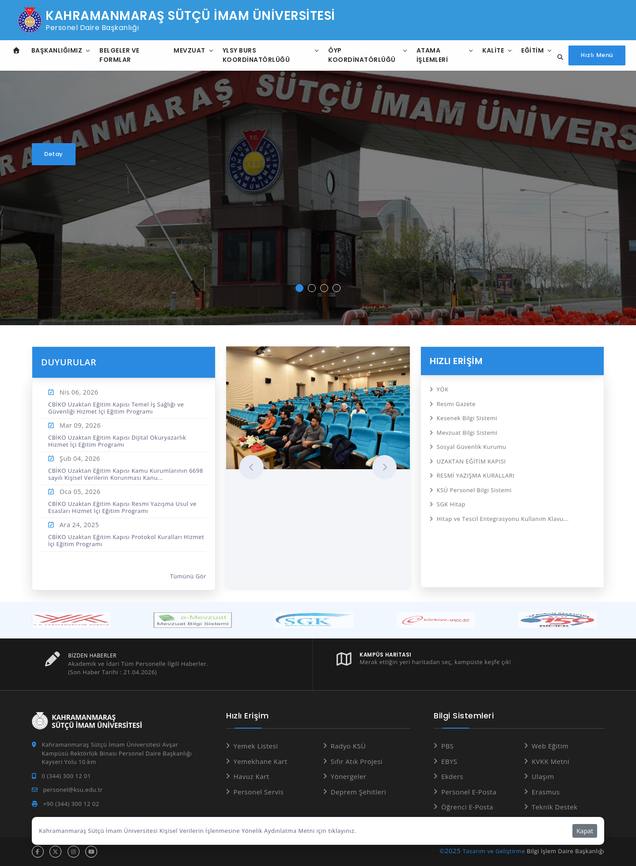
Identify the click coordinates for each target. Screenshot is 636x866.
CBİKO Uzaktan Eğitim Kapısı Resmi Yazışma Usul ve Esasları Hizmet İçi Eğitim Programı (122, 507)
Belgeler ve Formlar (119, 55)
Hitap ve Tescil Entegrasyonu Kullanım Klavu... (503, 514)
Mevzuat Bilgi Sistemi (467, 431)
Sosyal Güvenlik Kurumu (472, 444)
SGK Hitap (451, 500)
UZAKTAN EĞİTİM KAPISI (471, 459)
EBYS (449, 760)
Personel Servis (259, 791)
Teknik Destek (555, 806)
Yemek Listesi (256, 745)
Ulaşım (543, 776)
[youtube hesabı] (91, 851)
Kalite (492, 50)
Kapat (584, 831)
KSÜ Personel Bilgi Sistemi (474, 486)
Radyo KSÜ (348, 745)
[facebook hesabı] (37, 851)
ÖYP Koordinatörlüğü (361, 55)
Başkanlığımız (57, 50)
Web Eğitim (550, 745)
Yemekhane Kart (261, 760)
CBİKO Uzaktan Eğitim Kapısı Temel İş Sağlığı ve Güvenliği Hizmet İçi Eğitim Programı (116, 407)
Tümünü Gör (188, 577)
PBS (447, 745)
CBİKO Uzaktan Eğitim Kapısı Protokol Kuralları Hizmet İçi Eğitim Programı (126, 540)
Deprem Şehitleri (358, 791)
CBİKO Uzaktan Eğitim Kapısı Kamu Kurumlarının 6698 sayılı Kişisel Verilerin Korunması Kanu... (125, 474)
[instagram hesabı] (73, 851)
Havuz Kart (251, 776)
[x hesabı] (55, 851)
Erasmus (546, 791)
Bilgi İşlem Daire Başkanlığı (565, 851)
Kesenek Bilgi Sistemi (467, 417)
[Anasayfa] (16, 50)
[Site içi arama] (558, 57)
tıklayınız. (341, 831)
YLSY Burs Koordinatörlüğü (256, 55)
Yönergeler (349, 776)
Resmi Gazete (456, 403)
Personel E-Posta (468, 791)
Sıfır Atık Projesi (357, 760)
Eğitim (531, 50)
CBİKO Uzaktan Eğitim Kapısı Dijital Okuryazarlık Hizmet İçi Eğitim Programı (117, 440)
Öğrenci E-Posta (467, 806)
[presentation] (251, 467)
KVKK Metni (551, 760)
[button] (299, 288)
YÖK (443, 389)
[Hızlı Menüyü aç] (596, 55)
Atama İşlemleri (431, 55)
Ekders (452, 776)
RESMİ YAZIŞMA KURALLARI (476, 472)
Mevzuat (189, 50)
